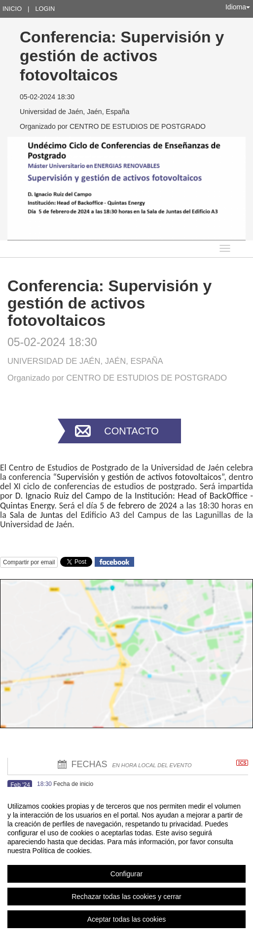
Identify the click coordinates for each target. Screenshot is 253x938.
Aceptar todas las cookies (126, 919)
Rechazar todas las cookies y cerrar (126, 896)
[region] (126, 862)
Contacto (131, 431)
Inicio (12, 8)
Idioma (237, 7)
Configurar (126, 874)
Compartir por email (29, 562)
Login (45, 8)
